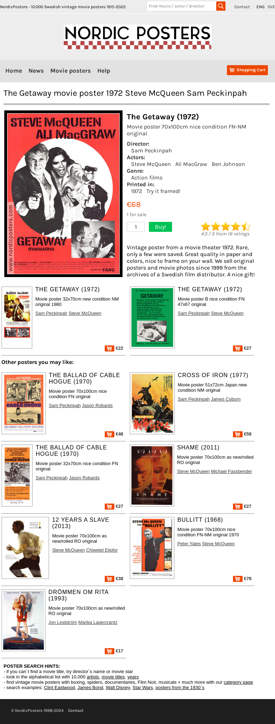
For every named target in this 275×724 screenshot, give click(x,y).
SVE (271, 6)
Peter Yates (189, 543)
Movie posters (70, 70)
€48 (114, 434)
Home (13, 70)
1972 (136, 191)
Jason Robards (97, 405)
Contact (242, 6)
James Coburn (225, 399)
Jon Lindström (62, 622)
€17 (114, 650)
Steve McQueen (151, 164)
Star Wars (143, 687)
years (133, 676)
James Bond (90, 687)
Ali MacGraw (191, 164)
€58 (242, 434)
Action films (146, 177)
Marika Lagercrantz (98, 622)
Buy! (160, 226)
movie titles (113, 676)
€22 (114, 348)
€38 (114, 578)
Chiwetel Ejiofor (102, 550)
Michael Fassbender (231, 471)
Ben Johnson (228, 164)
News (36, 70)
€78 (242, 578)
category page (238, 682)
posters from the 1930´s (180, 687)
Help (103, 70)
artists (93, 676)
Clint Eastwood (59, 687)
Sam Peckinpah (151, 150)
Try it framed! (163, 191)
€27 (242, 348)
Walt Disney (118, 687)
